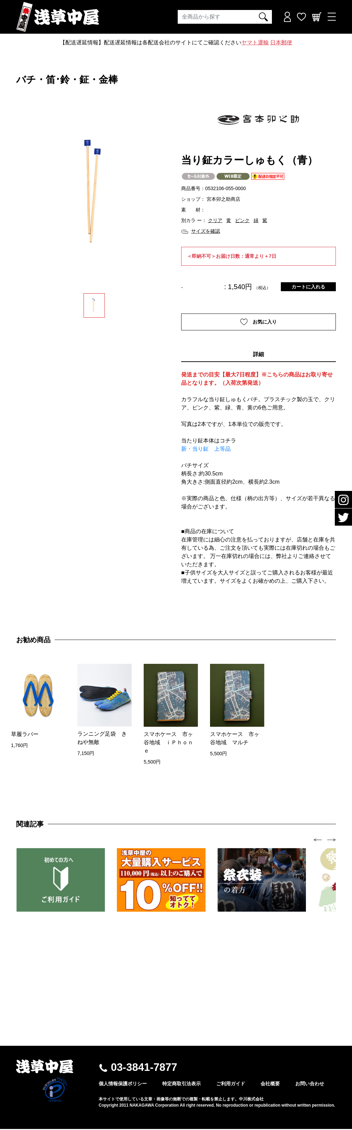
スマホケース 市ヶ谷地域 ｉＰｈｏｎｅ (168, 743)
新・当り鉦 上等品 (206, 450)
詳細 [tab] (258, 355)
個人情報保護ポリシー (123, 1084)
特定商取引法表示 (181, 1084)
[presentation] (318, 840)
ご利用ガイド (230, 1084)
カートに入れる (308, 286)
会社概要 (270, 1084)
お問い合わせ (309, 1084)
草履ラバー (24, 735)
